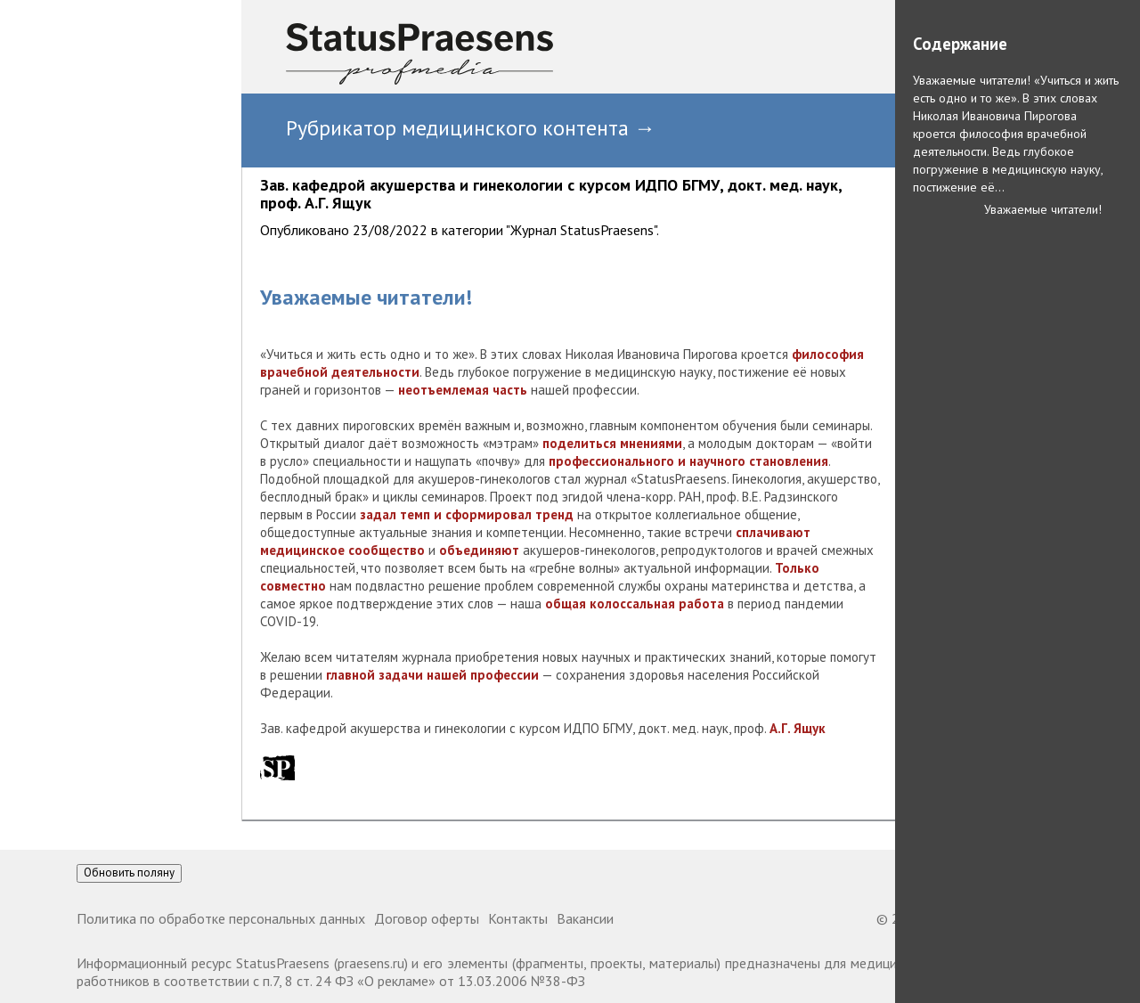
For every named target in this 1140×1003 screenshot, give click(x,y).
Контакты (518, 918)
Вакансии (585, 918)
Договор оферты (426, 918)
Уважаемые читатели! (1043, 209)
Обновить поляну (129, 872)
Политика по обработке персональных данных (221, 918)
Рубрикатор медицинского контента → (471, 128)
